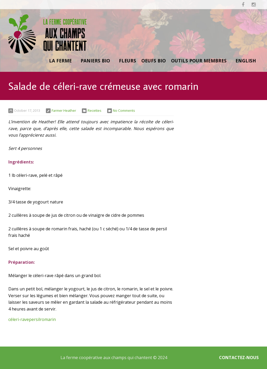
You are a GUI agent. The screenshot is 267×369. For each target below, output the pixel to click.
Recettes (94, 110)
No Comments (124, 110)
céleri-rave (18, 319)
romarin (48, 319)
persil (34, 319)
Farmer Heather (64, 110)
